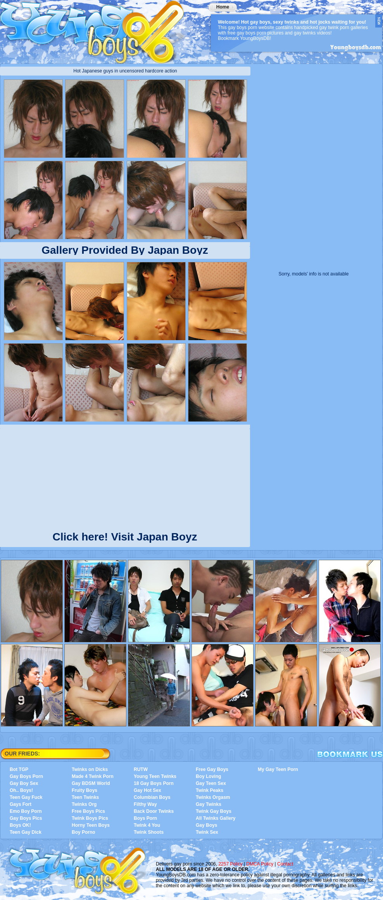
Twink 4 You (147, 825)
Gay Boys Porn (26, 776)
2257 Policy (230, 864)
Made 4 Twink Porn (93, 776)
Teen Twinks (85, 797)
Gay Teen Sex (211, 783)
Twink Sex (207, 832)
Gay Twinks (208, 804)
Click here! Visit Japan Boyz (125, 535)
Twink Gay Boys (213, 811)
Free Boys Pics (88, 811)
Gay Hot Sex (147, 790)
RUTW (141, 769)
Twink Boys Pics (90, 818)
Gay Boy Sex (24, 783)
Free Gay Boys (212, 769)
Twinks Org (84, 804)
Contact (285, 864)
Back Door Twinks (154, 811)
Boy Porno (83, 832)
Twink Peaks (209, 790)
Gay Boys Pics (26, 818)
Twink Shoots (149, 832)
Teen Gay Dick (25, 832)
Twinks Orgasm (213, 797)
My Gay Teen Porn (278, 769)
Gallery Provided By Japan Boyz (124, 250)
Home (222, 7)
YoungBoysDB (97, 29)
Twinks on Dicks (90, 769)
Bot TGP (19, 769)
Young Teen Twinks (155, 776)
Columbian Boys (152, 797)
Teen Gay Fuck (26, 797)
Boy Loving (208, 776)
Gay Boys (206, 825)
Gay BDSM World (91, 783)
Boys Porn (145, 818)
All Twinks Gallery (215, 818)
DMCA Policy (259, 864)
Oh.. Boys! (21, 790)
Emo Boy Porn (26, 811)
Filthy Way (145, 804)
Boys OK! (20, 825)
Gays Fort (20, 804)
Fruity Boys (84, 790)
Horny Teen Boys (91, 825)
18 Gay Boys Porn (154, 783)
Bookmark (350, 754)
